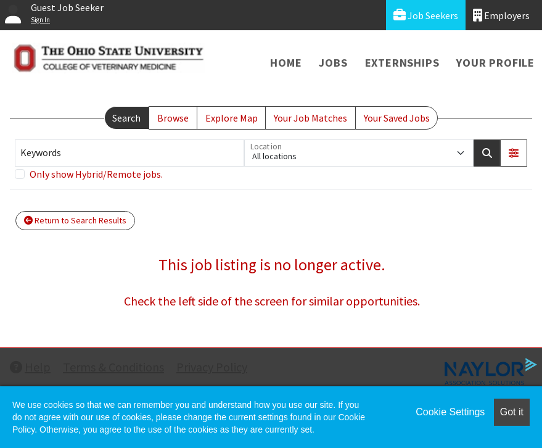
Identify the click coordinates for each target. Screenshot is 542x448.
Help (30, 367)
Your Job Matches (310, 118)
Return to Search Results (75, 220)
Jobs (333, 63)
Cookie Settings (450, 412)
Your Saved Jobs (397, 118)
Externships (402, 63)
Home (286, 63)
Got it (512, 412)
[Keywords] (129, 153)
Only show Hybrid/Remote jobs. (96, 174)
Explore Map (231, 118)
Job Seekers (425, 15)
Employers (501, 15)
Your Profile (495, 63)
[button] (513, 153)
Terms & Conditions (113, 367)
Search (126, 118)
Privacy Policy (211, 367)
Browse (173, 118)
